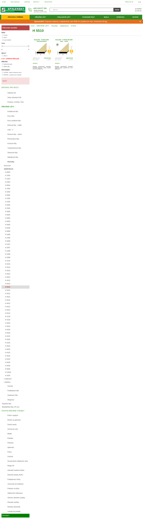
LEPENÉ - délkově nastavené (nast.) (12, 72)
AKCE (4, 37)
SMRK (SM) (6, 66)
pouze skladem (6, 40)
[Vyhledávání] (82, 10)
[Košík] (133, 10)
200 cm (4, 55)
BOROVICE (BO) (7, 64)
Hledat (117, 10)
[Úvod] (12, 10)
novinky (4, 35)
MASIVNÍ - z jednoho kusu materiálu (11, 74)
